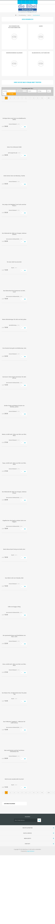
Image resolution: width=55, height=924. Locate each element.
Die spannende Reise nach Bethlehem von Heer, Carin (14, 636)
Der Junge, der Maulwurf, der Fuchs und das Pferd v (14, 205)
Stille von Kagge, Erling (14, 606)
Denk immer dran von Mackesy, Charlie (14, 175)
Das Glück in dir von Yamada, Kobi (14, 578)
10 (42, 98)
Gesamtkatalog (22, 15)
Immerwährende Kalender (14, 53)
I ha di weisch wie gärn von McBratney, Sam (14, 348)
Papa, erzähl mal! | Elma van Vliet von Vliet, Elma (14, 463)
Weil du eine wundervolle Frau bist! (14, 779)
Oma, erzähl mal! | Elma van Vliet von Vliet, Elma (14, 664)
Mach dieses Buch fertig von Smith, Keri (14, 549)
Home (16, 15)
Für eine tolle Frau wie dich (14, 262)
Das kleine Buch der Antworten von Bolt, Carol (14, 291)
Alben (41, 26)
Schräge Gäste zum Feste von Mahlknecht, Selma (14, 119)
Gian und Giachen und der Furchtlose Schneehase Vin (14, 751)
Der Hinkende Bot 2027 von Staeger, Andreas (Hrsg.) (14, 492)
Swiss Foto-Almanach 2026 (14, 147)
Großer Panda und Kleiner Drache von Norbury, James (14, 406)
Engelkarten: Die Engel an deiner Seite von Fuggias (14, 521)
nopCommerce (30, 851)
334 (48, 98)
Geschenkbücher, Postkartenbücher (14, 26)
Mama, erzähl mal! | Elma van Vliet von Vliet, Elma (14, 435)
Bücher (29, 15)
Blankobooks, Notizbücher (40, 53)
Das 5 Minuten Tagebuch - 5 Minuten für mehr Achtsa (14, 722)
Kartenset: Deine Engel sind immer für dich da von (14, 377)
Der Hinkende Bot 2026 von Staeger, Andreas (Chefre (14, 233)
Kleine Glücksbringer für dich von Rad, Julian (14, 319)
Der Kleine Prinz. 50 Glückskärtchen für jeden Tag (14, 693)
